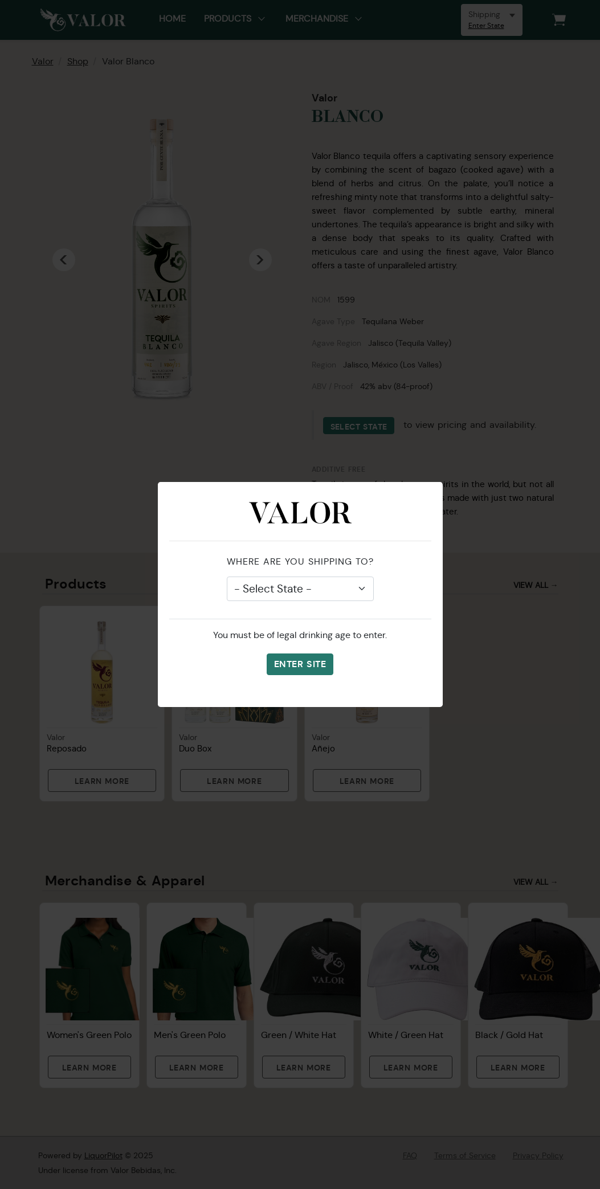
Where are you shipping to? (300, 561)
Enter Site (300, 664)
